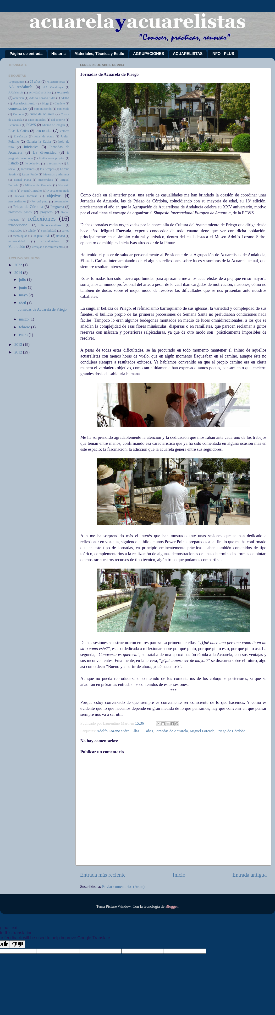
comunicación (43, 108)
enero (23, 335)
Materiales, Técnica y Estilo (99, 54)
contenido (63, 108)
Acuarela (63, 92)
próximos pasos (20, 212)
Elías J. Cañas (142, 731)
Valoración (16, 246)
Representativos (51, 225)
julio (23, 279)
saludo (32, 230)
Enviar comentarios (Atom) (123, 887)
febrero (25, 327)
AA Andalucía (20, 87)
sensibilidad (48, 230)
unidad (60, 236)
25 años (35, 81)
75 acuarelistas (55, 81)
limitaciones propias (52, 158)
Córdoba (18, 114)
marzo (24, 319)
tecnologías (20, 236)
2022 (18, 265)
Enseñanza (20, 136)
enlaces (64, 131)
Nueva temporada (58, 190)
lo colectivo (33, 163)
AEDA (65, 98)
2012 (18, 352)
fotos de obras (44, 136)
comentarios (17, 108)
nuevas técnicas (26, 196)
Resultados (15, 230)
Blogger (171, 906)
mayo (23, 295)
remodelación (17, 225)
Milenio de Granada (38, 185)
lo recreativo (53, 163)
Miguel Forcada (202, 731)
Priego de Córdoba (230, 731)
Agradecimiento (24, 103)
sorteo (65, 230)
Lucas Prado (30, 174)
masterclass (45, 179)
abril (23, 303)
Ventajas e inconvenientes (48, 247)
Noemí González (31, 190)
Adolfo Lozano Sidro (113, 731)
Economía (14, 125)
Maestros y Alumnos (56, 174)
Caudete (60, 103)
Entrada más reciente (103, 875)
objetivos (54, 196)
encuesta (44, 130)
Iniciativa (31, 147)
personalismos (17, 201)
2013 (18, 344)
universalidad (16, 241)
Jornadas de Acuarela (171, 731)
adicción (18, 98)
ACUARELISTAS (188, 54)
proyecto (46, 212)
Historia (58, 54)
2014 (18, 273)
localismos (27, 169)
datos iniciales (37, 119)
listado (13, 163)
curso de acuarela (41, 114)
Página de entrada (26, 54)
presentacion (61, 201)
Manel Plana (22, 179)
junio (23, 287)
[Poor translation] (17, 944)
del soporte (58, 119)
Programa (57, 207)
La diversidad (44, 152)
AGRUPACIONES (148, 54)
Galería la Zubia (39, 141)
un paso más (41, 236)
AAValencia (15, 92)
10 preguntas (16, 81)
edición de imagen (53, 125)
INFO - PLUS (222, 54)
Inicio (179, 875)
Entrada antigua (249, 875)
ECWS (31, 125)
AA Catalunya (53, 87)
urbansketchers (50, 241)
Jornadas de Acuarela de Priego (42, 309)
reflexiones (41, 218)
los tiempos (47, 169)
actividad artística (40, 92)
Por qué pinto (40, 201)
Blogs (45, 103)
